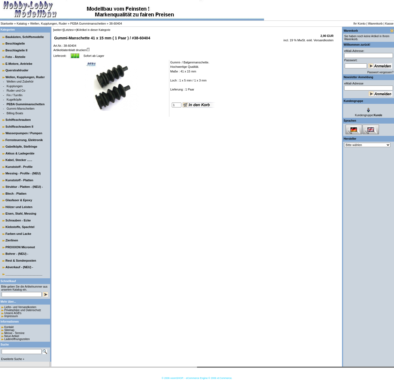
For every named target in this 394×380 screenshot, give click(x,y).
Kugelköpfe (14, 99)
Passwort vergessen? (380, 72)
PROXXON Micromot (20, 247)
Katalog (22, 23)
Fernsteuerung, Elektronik (24, 140)
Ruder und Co (16, 90)
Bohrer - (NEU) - (16, 253)
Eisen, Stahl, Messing (20, 213)
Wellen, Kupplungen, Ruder (48, 23)
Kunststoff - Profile (19, 166)
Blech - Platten (15, 193)
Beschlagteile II (16, 50)
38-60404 (115, 23)
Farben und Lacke (18, 233)
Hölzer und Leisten (18, 207)
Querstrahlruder (16, 70)
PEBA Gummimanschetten (88, 23)
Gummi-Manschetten (20, 108)
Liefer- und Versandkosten (20, 307)
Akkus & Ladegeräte (19, 153)
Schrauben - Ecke (18, 220)
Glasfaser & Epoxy (18, 200)
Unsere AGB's (13, 313)
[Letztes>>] (70, 29)
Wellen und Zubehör (20, 81)
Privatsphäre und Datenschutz (22, 310)
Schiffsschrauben (18, 119)
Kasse (389, 23)
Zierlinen (11, 240)
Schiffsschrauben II (19, 126)
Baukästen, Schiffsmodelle (24, 37)
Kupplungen (15, 86)
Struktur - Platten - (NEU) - (24, 186)
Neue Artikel (11, 336)
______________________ (23, 274)
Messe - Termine (14, 333)
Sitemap (9, 330)
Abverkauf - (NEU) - (19, 267)
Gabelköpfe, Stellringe (21, 146)
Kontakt (9, 327)
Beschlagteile (15, 43)
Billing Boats (15, 113)
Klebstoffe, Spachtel (19, 227)
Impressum (11, 316)
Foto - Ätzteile (15, 57)
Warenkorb (375, 23)
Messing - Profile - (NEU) (22, 173)
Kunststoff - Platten (19, 180)
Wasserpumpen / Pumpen (23, 133)
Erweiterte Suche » (12, 359)
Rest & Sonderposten (20, 260)
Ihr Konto (359, 23)
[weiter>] (58, 29)
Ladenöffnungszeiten (17, 339)
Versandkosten (323, 40)
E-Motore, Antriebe (18, 63)
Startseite (7, 23)
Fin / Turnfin (14, 95)
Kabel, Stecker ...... (18, 160)
